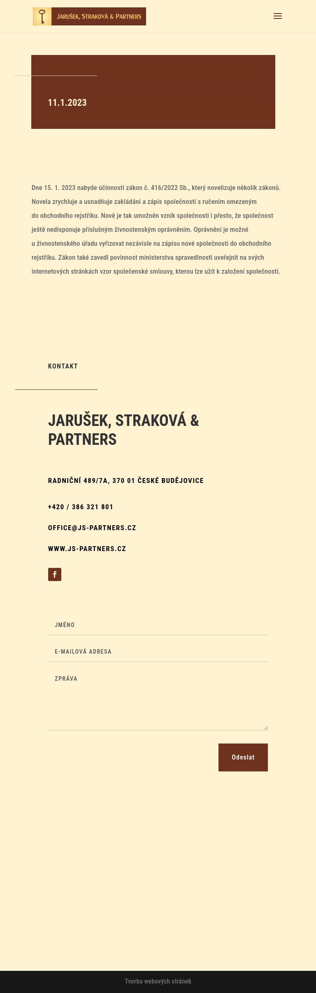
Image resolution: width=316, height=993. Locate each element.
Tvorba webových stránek (158, 981)
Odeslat (243, 757)
